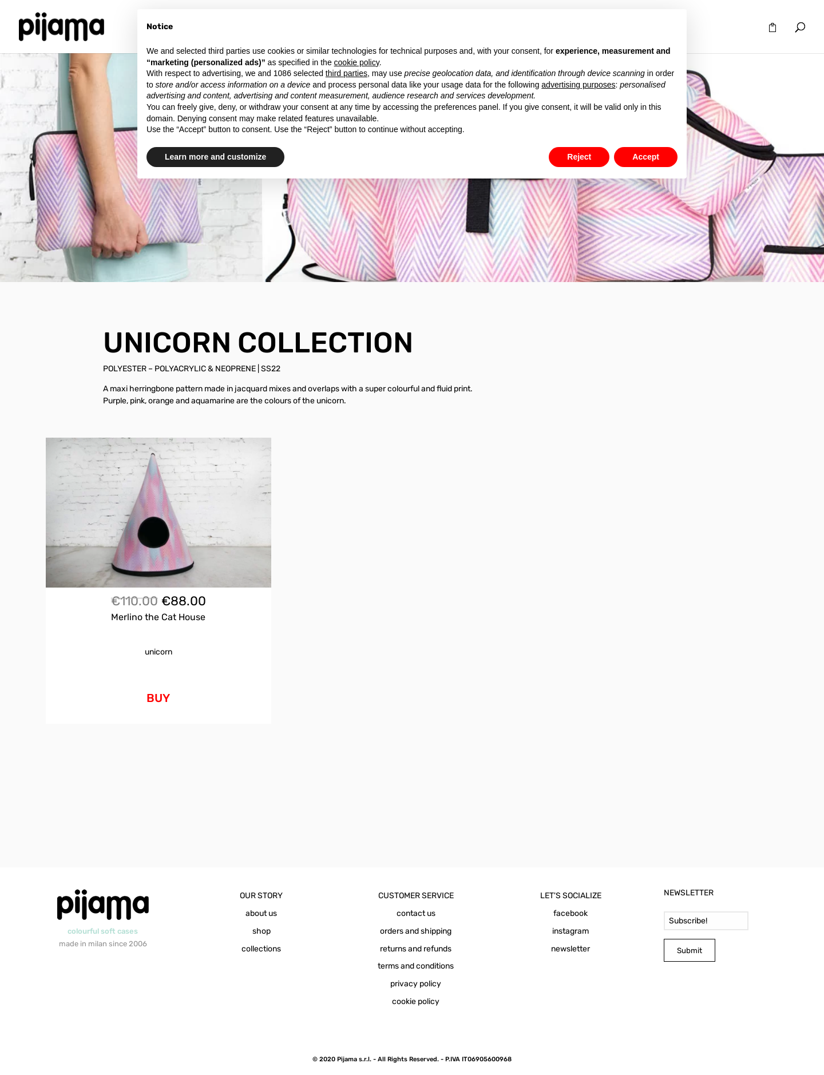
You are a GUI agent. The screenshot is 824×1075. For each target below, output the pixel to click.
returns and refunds (415, 949)
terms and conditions (416, 966)
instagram (570, 931)
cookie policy (415, 1001)
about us (261, 913)
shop (261, 931)
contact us (416, 913)
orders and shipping (415, 931)
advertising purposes (578, 84)
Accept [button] (645, 156)
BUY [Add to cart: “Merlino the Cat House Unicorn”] (158, 698)
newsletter (570, 949)
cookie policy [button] (356, 62)
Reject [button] (579, 156)
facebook (570, 913)
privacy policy (415, 984)
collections (261, 949)
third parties (346, 73)
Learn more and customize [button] (215, 156)
